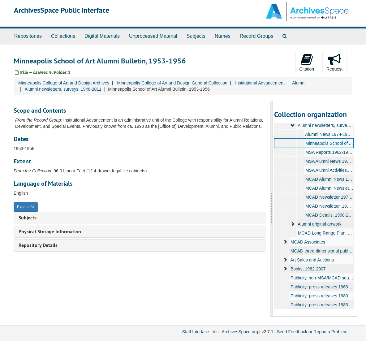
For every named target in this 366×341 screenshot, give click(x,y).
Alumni (298, 82)
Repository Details (38, 245)
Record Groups (256, 36)
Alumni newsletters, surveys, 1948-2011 (63, 89)
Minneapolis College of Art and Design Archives (63, 82)
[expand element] (293, 125)
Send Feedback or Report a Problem (312, 331)
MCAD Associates (308, 242)
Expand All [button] (26, 207)
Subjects (196, 36)
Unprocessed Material (153, 36)
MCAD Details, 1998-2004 (330, 215)
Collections (63, 36)
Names (222, 36)
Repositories (28, 36)
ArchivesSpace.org (240, 331)
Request (334, 62)
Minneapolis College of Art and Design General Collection (172, 82)
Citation (306, 62)
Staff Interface (195, 331)
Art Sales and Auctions (312, 259)
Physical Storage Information (50, 231)
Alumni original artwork (320, 224)
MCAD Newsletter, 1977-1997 (334, 206)
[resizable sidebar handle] (271, 208)
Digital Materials (102, 36)
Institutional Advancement (260, 82)
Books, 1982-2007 (308, 268)
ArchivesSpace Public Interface (61, 10)
